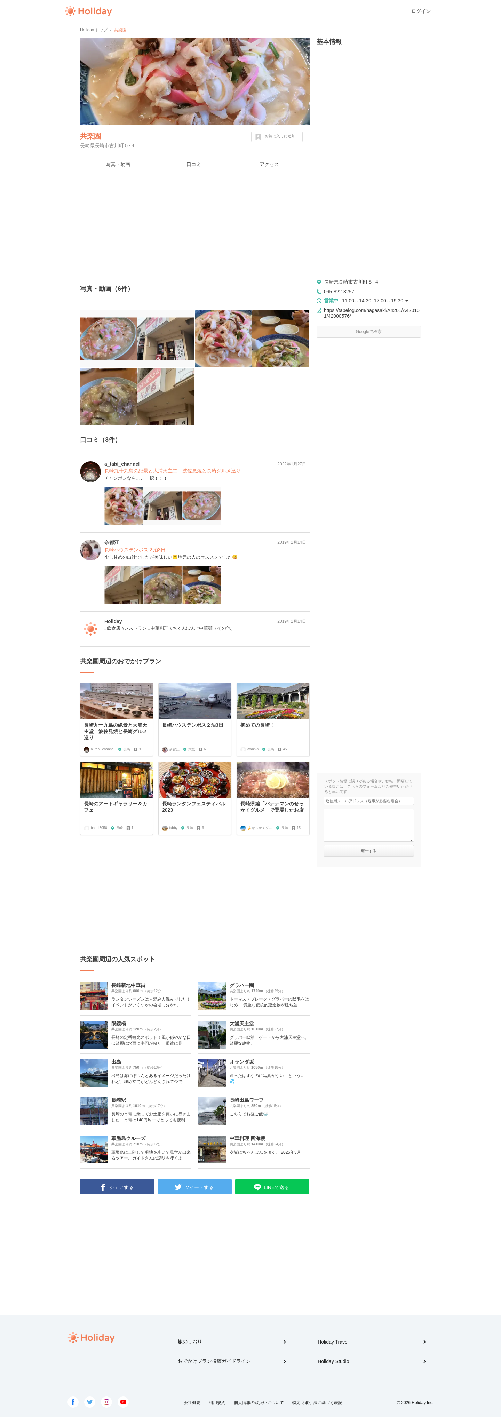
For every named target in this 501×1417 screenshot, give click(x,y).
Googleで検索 (369, 331)
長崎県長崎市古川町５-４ (351, 282)
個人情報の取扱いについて (259, 1402)
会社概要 (192, 1402)
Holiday (88, 11)
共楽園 (90, 136)
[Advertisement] (195, 229)
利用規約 (217, 1402)
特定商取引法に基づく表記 (317, 1402)
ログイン (421, 11)
